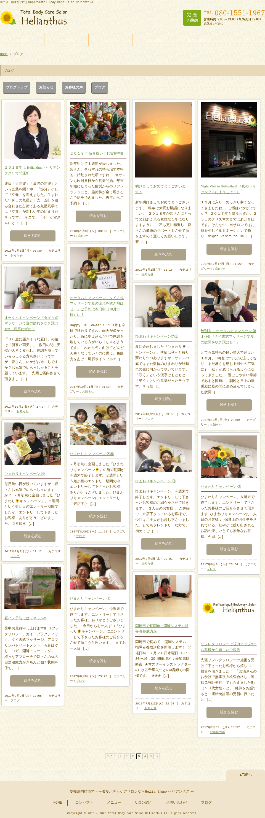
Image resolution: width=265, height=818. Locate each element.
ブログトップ (16, 87)
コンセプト (66, 40)
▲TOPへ (246, 774)
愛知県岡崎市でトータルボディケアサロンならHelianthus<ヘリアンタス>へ (132, 791)
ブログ (243, 40)
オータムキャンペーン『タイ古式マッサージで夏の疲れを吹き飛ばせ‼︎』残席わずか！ (31, 322)
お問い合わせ (199, 40)
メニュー (111, 40)
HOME (22, 40)
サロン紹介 (155, 40)
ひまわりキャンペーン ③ (155, 480)
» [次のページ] (157, 756)
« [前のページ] (120, 756)
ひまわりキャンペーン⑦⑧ (156, 335)
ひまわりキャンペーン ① (90, 597)
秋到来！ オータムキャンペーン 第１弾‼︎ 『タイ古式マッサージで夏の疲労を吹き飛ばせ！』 (228, 335)
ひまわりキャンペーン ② (221, 486)
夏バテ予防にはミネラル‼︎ (25, 617)
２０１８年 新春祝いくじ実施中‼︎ (96, 152)
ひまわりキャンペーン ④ (24, 473)
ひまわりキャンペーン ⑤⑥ (92, 453)
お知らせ (46, 87)
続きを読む (33, 234)
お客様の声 (74, 87)
